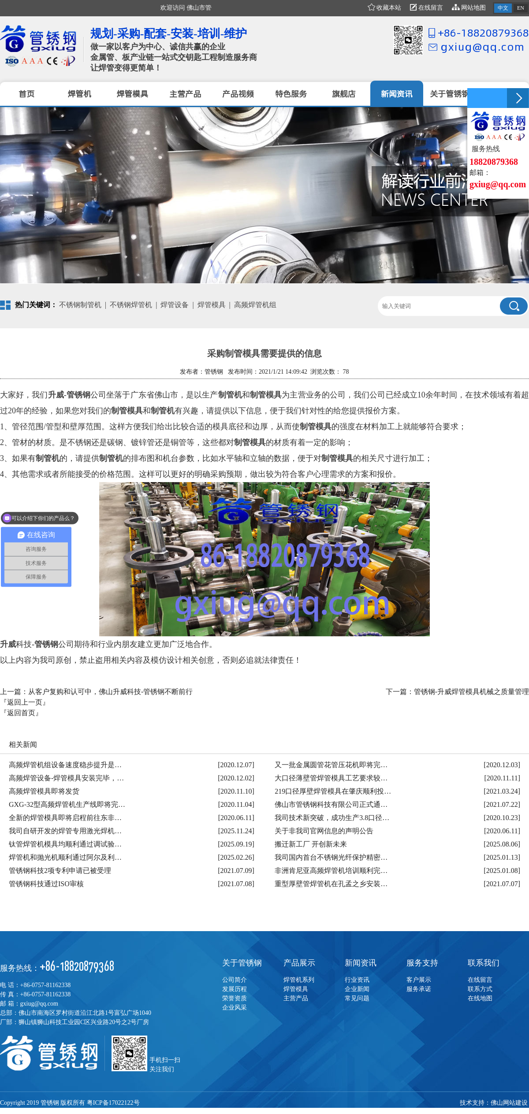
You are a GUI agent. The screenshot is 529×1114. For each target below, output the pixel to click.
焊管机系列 (298, 980)
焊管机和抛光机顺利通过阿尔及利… (65, 857)
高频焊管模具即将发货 (44, 791)
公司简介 (234, 980)
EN (520, 8)
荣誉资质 (234, 998)
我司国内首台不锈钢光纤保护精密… (331, 857)
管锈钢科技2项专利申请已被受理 (60, 870)
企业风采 (234, 1007)
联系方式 (480, 989)
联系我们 (483, 962)
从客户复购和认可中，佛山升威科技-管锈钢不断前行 (110, 691)
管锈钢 (46, 644)
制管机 (230, 394)
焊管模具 (211, 304)
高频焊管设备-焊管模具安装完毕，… (66, 778)
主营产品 (295, 998)
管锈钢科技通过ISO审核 (46, 883)
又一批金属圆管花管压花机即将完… (331, 765)
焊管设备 (174, 304)
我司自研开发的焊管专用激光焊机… (65, 831)
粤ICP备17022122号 (113, 1102)
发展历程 (234, 989)
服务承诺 (418, 989)
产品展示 (299, 962)
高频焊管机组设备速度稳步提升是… (65, 765)
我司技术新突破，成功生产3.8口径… (332, 817)
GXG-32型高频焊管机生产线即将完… (67, 804)
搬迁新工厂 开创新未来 (311, 844)
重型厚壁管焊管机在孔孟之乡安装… (331, 883)
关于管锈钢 (242, 962)
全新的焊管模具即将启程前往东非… (65, 817)
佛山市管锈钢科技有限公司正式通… (331, 804)
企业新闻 (357, 989)
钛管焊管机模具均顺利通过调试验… (65, 844)
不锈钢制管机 (80, 304)
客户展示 (418, 980)
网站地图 (469, 7)
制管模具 (266, 394)
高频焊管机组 (255, 304)
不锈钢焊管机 (131, 304)
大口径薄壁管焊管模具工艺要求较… (331, 778)
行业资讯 (357, 980)
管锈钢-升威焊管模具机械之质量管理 (471, 691)
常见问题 (357, 998)
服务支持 (422, 962)
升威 (56, 394)
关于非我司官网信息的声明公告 (324, 831)
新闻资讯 (360, 962)
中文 (503, 8)
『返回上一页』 (24, 702)
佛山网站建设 (509, 1102)
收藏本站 (385, 7)
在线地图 (480, 998)
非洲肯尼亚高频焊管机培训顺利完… (331, 870)
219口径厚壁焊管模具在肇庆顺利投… (333, 791)
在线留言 (426, 7)
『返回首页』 (21, 713)
